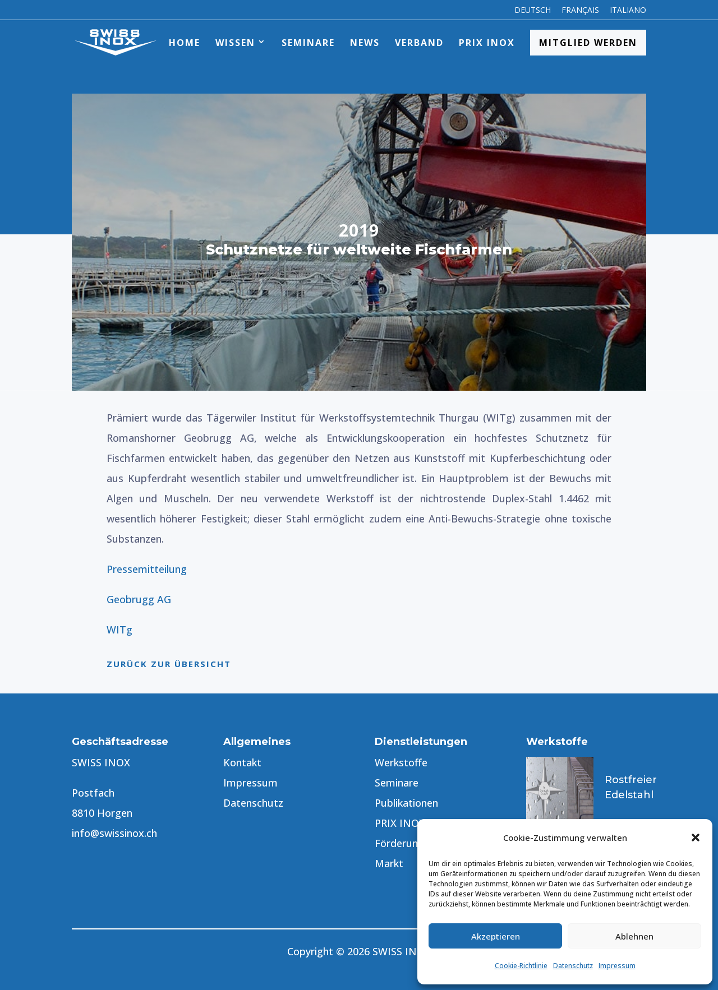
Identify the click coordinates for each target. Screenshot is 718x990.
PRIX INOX (487, 42)
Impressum (617, 965)
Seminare (308, 42)
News (365, 42)
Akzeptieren (495, 936)
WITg (119, 629)
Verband (419, 42)
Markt (389, 863)
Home (184, 42)
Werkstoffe (401, 762)
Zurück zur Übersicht (169, 663)
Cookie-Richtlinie (521, 965)
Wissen (235, 42)
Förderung (399, 843)
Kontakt (242, 762)
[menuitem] (532, 13)
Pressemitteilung (147, 569)
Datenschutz (573, 965)
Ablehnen (634, 936)
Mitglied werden (588, 42)
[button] (695, 837)
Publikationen (406, 802)
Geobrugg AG (139, 599)
